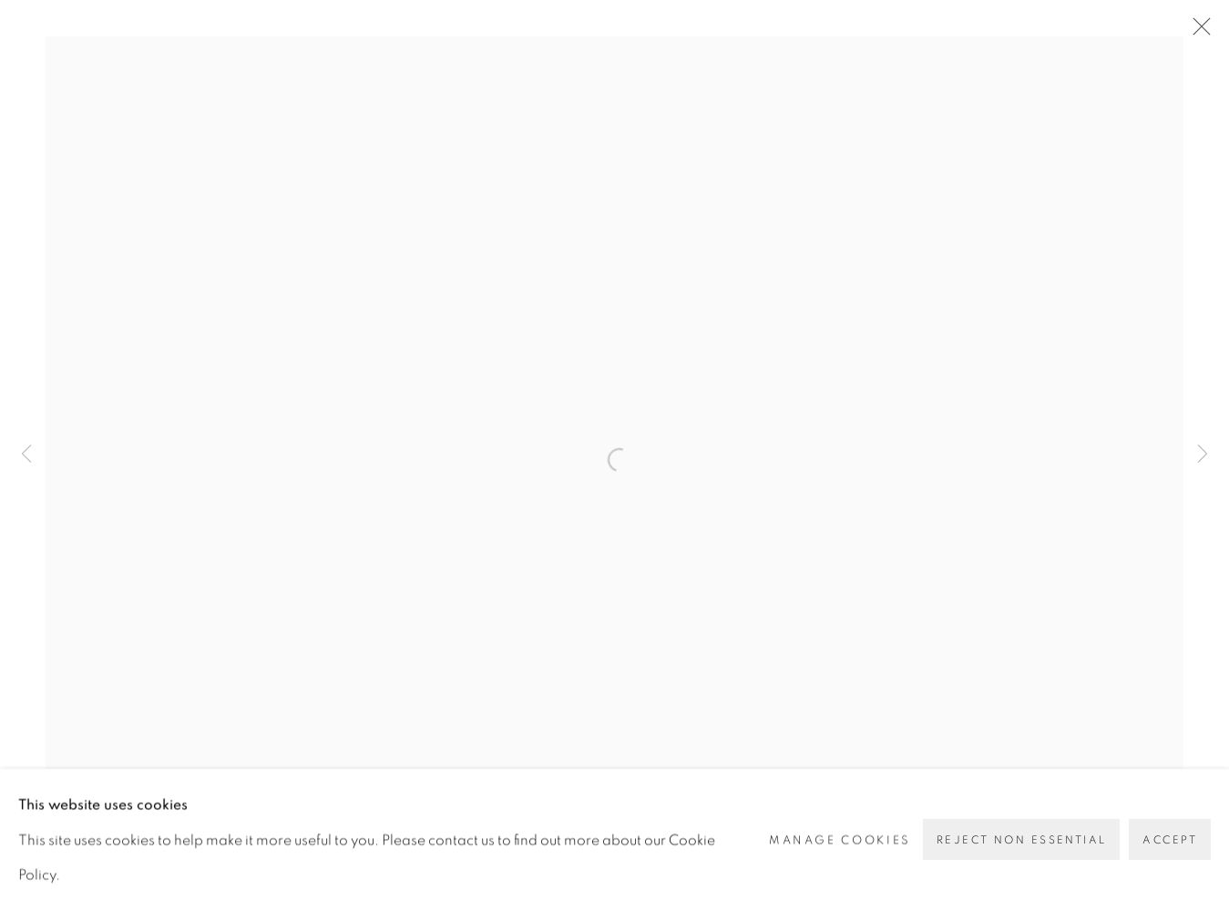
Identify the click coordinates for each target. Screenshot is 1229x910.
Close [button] (1197, 32)
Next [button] (1202, 455)
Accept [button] (1169, 839)
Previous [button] (26, 455)
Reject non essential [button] (1021, 839)
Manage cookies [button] (840, 839)
